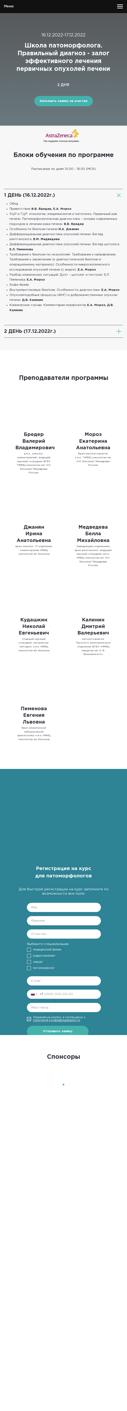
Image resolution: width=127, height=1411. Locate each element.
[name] (64, 907)
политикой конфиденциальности (56, 1020)
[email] (64, 980)
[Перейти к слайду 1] (63, 1084)
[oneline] (64, 1007)
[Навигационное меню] (120, 7)
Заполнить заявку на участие (63, 101)
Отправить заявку (58, 1031)
